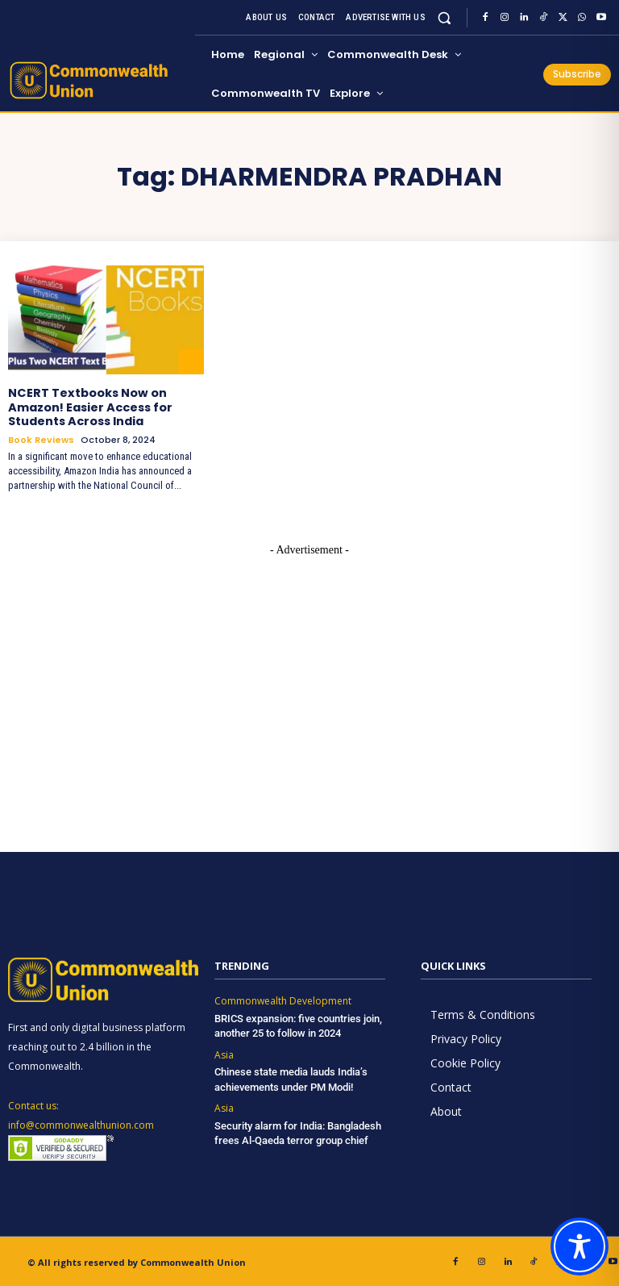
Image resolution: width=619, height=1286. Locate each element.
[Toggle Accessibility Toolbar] (579, 1246)
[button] (444, 17)
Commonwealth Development (282, 999)
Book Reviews (41, 438)
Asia (224, 1052)
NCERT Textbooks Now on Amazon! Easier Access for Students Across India (90, 406)
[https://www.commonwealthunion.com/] (99, 80)
